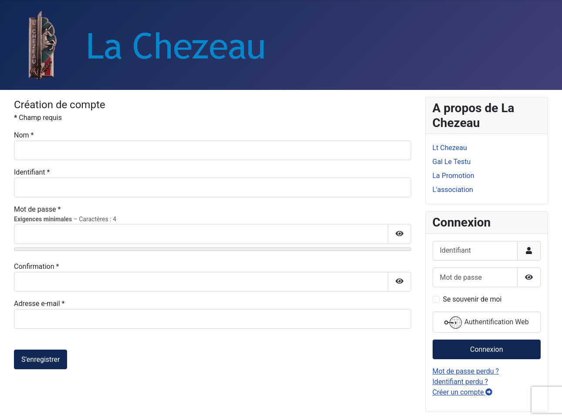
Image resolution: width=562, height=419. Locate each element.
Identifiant (32, 172)
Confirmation (36, 266)
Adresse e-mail (39, 303)
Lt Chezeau (450, 148)
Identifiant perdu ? (460, 382)
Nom (24, 135)
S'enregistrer (40, 359)
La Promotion (453, 176)
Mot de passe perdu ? (466, 371)
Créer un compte (463, 392)
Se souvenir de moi (472, 299)
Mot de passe (37, 209)
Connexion (486, 349)
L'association (453, 189)
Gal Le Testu (452, 162)
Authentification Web (486, 322)
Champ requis (38, 117)
